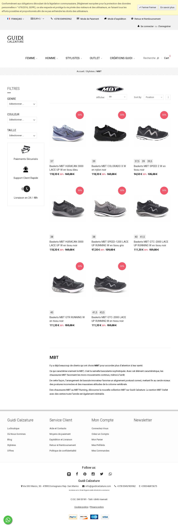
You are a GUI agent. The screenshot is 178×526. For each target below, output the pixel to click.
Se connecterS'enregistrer (154, 26)
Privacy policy (97, 507)
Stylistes (74, 58)
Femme (31, 58)
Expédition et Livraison (61, 439)
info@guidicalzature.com (98, 486)
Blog (9, 439)
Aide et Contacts (58, 428)
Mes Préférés (98, 445)
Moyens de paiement (60, 434)
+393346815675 (149, 486)
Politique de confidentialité (63, 450)
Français (15, 18)
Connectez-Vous (100, 428)
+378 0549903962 (61, 19)
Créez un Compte (100, 434)
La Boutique (13, 428)
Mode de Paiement (88, 19)
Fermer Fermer (148, 7)
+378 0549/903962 (126, 486)
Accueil (80, 71)
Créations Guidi (122, 58)
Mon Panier (97, 439)
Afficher (100, 97)
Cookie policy (81, 507)
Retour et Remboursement (146, 19)
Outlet (96, 58)
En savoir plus (167, 7)
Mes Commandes (100, 450)
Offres (10, 450)
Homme (51, 58)
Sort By (137, 97)
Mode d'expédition (115, 19)
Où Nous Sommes (16, 434)
